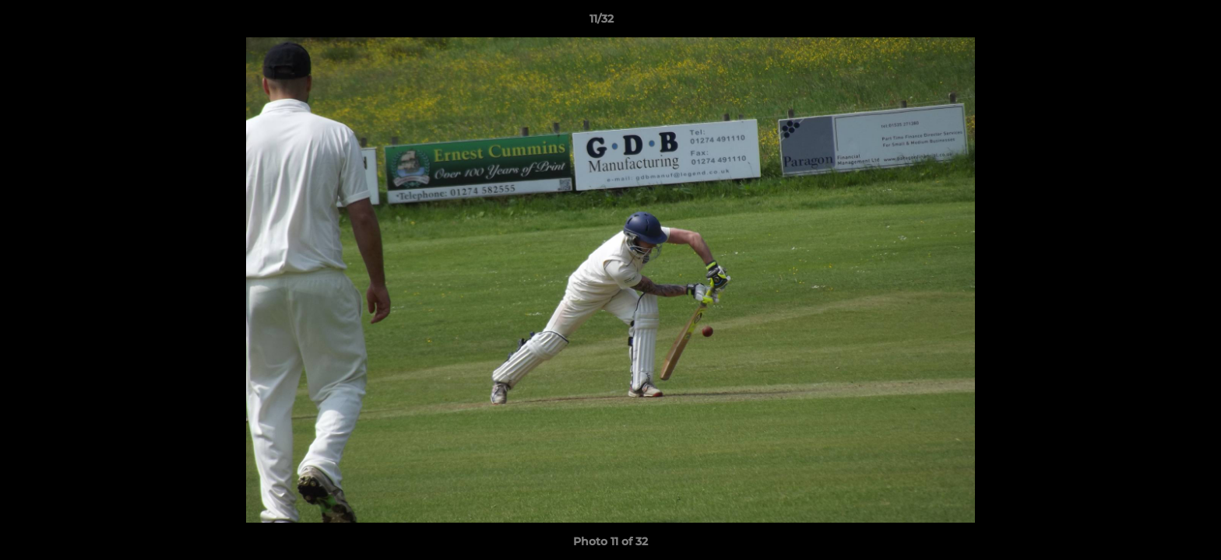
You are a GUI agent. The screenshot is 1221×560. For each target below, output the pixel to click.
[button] (1155, 23)
